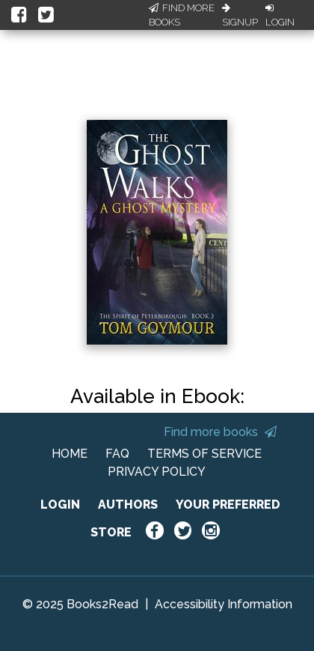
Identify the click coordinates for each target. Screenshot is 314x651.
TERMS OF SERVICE (204, 453)
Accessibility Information (223, 604)
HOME (69, 453)
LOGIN (60, 504)
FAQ (117, 453)
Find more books (220, 432)
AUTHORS (128, 504)
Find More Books (182, 15)
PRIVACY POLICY (157, 471)
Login (280, 15)
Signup (240, 15)
